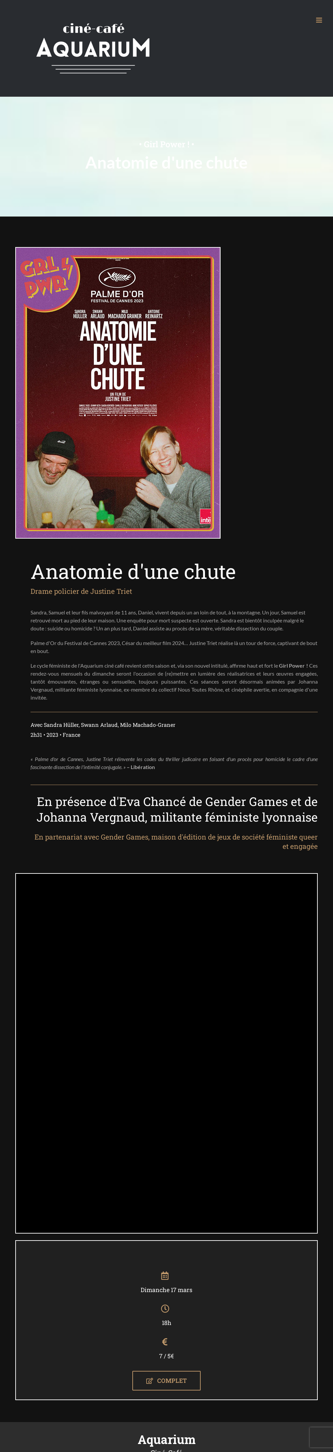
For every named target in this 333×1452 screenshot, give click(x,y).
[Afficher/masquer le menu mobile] (319, 20)
